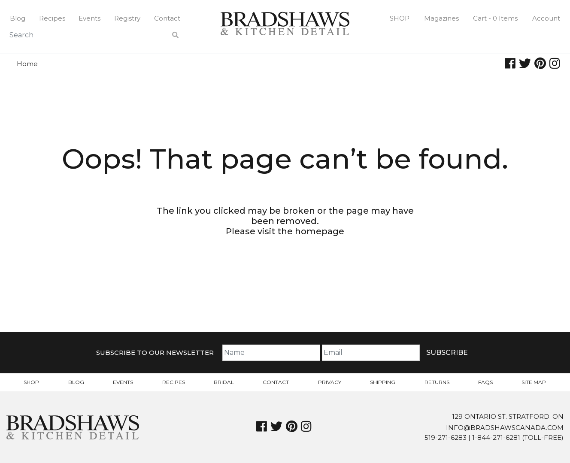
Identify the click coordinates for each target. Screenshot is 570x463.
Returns (436, 382)
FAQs (485, 382)
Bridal (224, 382)
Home (27, 64)
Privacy (329, 382)
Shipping (382, 382)
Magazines (441, 18)
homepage (319, 231)
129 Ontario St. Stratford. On (508, 416)
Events (89, 18)
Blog (17, 18)
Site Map (533, 382)
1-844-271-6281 (496, 437)
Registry (127, 18)
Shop (399, 18)
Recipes (52, 18)
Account (546, 18)
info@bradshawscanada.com (505, 428)
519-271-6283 (445, 437)
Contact (167, 18)
